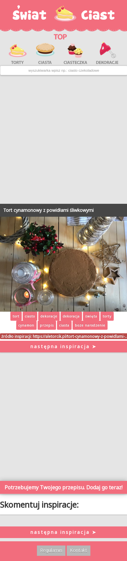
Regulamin (51, 550)
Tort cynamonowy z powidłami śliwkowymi (48, 210)
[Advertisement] (63, 140)
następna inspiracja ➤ (63, 346)
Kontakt (78, 550)
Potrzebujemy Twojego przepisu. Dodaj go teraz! (63, 487)
